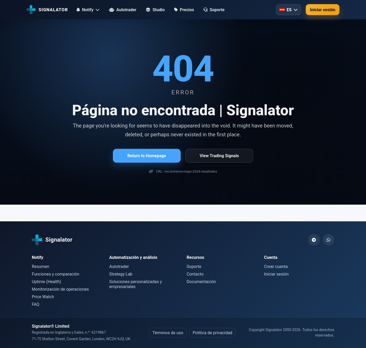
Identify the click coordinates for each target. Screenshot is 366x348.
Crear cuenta (276, 266)
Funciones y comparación (55, 274)
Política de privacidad (212, 332)
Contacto (195, 274)
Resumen (40, 266)
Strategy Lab (120, 274)
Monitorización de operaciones (60, 289)
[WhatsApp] (328, 240)
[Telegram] (314, 240)
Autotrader (119, 266)
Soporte (194, 266)
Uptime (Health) (46, 281)
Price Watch (43, 296)
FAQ (35, 304)
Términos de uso (167, 332)
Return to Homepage (146, 155)
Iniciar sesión (322, 9)
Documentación (201, 281)
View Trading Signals (219, 155)
